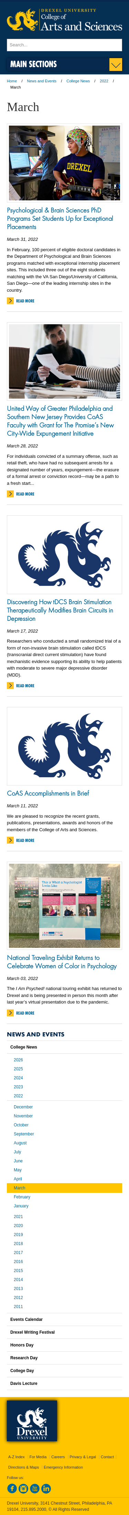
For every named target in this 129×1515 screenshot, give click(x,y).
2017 (18, 1252)
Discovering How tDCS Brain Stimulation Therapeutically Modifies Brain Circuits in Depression (60, 610)
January (21, 1206)
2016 (18, 1261)
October (21, 1125)
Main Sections (33, 64)
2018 (18, 1243)
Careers (58, 1457)
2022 (104, 81)
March (19, 1188)
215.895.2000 (33, 1509)
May (18, 1170)
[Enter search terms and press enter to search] (64, 45)
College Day (22, 1370)
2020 (18, 1225)
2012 (18, 1297)
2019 (18, 1234)
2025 (18, 1069)
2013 (18, 1288)
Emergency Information (63, 1467)
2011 (18, 1306)
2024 (18, 1078)
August (20, 1143)
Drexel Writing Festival (32, 1332)
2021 (18, 1216)
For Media (38, 1457)
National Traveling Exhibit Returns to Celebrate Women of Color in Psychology (62, 961)
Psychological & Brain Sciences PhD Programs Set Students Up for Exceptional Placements (60, 218)
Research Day (23, 1357)
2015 (18, 1270)
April (18, 1179)
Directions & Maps (23, 1467)
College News (78, 81)
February (22, 1197)
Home (12, 81)
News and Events (42, 81)
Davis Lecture (23, 1383)
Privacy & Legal (83, 1457)
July (17, 1152)
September (24, 1134)
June (18, 1161)
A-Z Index (16, 1457)
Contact (107, 1457)
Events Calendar (26, 1319)
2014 (18, 1279)
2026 (18, 1060)
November (23, 1116)
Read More (25, 300)
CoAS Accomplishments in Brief (48, 793)
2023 (18, 1087)
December (23, 1107)
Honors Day (21, 1345)
